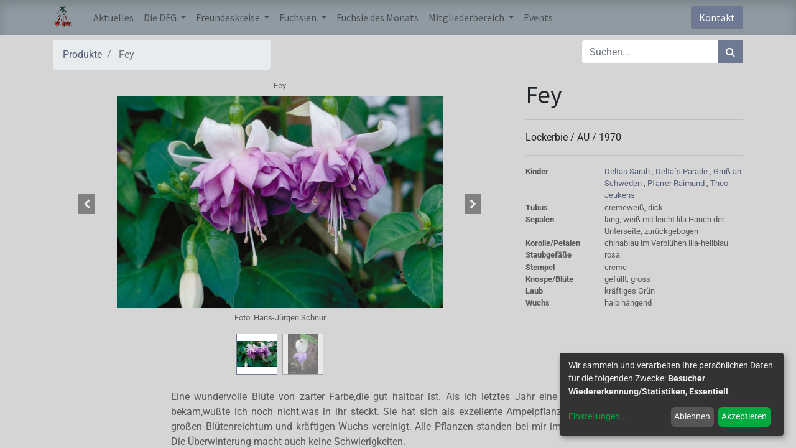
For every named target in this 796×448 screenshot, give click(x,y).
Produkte (82, 54)
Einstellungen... (597, 416)
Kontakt (717, 17)
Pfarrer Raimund (676, 183)
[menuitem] (113, 17)
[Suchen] (730, 51)
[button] (87, 204)
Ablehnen (692, 416)
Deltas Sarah (628, 171)
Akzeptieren (744, 416)
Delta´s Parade (682, 171)
